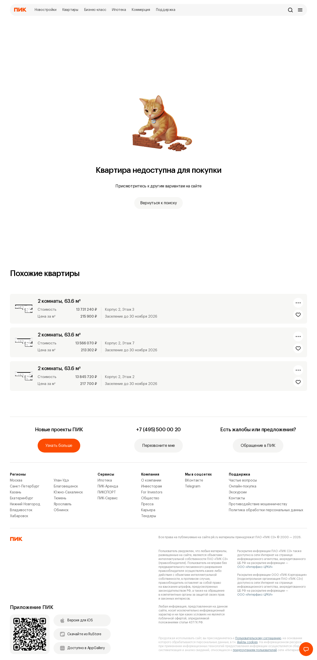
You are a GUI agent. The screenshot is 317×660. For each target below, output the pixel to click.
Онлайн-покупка (242, 486)
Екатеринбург (21, 498)
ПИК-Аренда (108, 486)
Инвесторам (151, 486)
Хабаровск (19, 516)
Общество (150, 498)
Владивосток (21, 510)
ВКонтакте (194, 480)
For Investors (151, 492)
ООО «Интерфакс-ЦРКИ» (255, 566)
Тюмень (60, 498)
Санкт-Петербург (24, 486)
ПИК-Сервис (108, 498)
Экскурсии (238, 492)
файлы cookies (247, 642)
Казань (15, 492)
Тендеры (148, 516)
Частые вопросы (243, 480)
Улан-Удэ (61, 480)
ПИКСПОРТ (107, 492)
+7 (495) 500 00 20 (158, 429)
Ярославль (63, 504)
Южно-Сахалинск (68, 492)
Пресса (147, 504)
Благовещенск (66, 486)
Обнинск (61, 510)
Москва (16, 480)
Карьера (148, 510)
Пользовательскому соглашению (258, 638)
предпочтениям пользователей (255, 650)
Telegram (192, 486)
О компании (151, 480)
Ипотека (105, 480)
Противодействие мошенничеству (258, 504)
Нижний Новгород (25, 504)
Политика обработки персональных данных (266, 510)
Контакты (237, 498)
